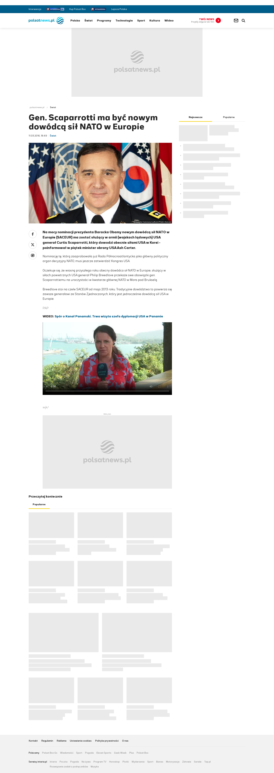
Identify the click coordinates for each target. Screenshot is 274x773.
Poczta (63, 761)
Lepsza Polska (119, 9)
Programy (104, 20)
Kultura (154, 20)
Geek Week (120, 753)
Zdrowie (186, 761)
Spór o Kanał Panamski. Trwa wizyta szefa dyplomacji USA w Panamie (109, 316)
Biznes (159, 761)
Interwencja (35, 9)
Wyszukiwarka (243, 21)
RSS (244, 9)
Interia (53, 761)
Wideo (169, 20)
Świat (88, 20)
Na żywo (86, 761)
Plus (131, 753)
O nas (125, 740)
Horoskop (114, 761)
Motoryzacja (172, 761)
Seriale (197, 761)
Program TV (99, 761)
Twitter (238, 9)
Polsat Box (142, 753)
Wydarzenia (138, 761)
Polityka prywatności (107, 740)
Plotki (125, 761)
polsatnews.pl (37, 107)
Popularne (39, 504)
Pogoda (89, 753)
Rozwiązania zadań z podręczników (69, 766)
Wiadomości (66, 753)
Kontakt (33, 740)
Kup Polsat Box (77, 9)
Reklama (61, 740)
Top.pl (207, 761)
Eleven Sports (103, 753)
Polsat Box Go (49, 753)
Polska (75, 20)
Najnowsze (196, 117)
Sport (141, 20)
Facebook (233, 9)
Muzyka (95, 766)
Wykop (33, 255)
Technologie (124, 20)
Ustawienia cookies (81, 740)
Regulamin (47, 740)
